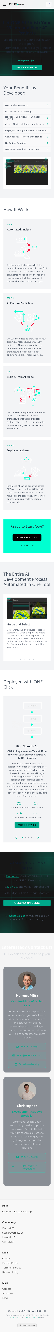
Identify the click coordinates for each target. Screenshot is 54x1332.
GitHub (7, 1242)
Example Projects (27, 60)
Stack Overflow (12, 1232)
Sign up (12, 886)
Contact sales (17, 916)
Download (12, 876)
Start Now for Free (27, 67)
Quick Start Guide (27, 903)
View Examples (27, 537)
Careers (6, 1289)
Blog (5, 1298)
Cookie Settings (27, 1325)
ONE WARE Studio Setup (17, 1211)
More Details (27, 825)
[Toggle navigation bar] (4, 4)
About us (7, 1293)
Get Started (27, 545)
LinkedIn (8, 1237)
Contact (7, 1258)
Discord (8, 1228)
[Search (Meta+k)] (49, 4)
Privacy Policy (10, 1263)
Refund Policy (10, 1272)
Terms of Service (11, 1267)
